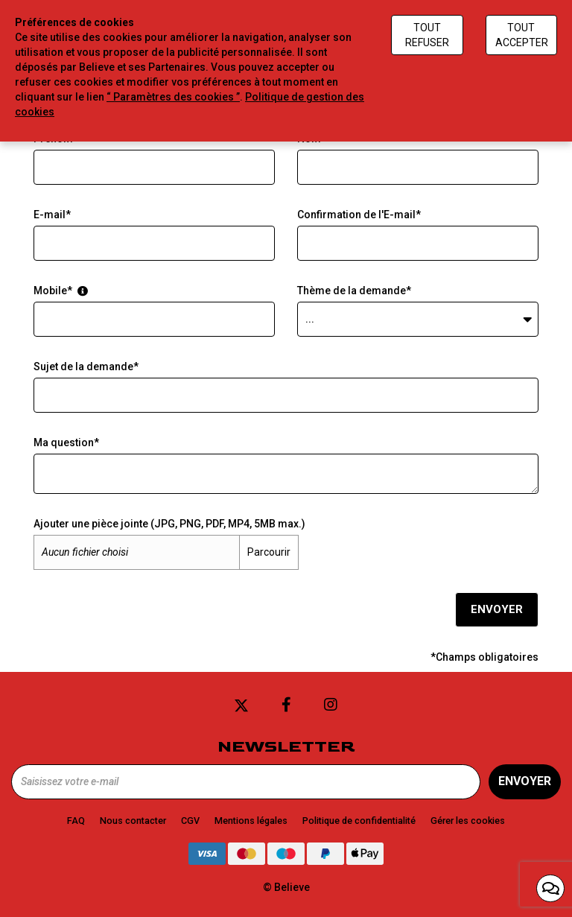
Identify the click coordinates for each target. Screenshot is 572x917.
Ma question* (66, 442)
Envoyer (497, 609)
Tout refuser (427, 35)
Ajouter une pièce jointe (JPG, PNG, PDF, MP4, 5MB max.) (169, 524)
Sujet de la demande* (86, 366)
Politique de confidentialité (359, 820)
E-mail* (52, 214)
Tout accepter (521, 35)
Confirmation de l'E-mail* (359, 214)
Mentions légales (250, 820)
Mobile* (61, 290)
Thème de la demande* (354, 290)
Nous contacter (133, 820)
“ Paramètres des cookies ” (173, 97)
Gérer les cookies (467, 820)
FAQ (76, 820)
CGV (190, 820)
